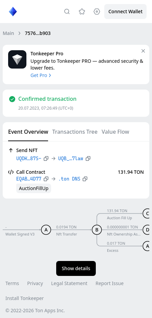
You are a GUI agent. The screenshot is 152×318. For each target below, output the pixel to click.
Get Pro (41, 75)
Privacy (35, 283)
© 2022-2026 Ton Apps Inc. (35, 310)
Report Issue (109, 283)
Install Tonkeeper (24, 298)
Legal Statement (69, 283)
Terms (12, 283)
